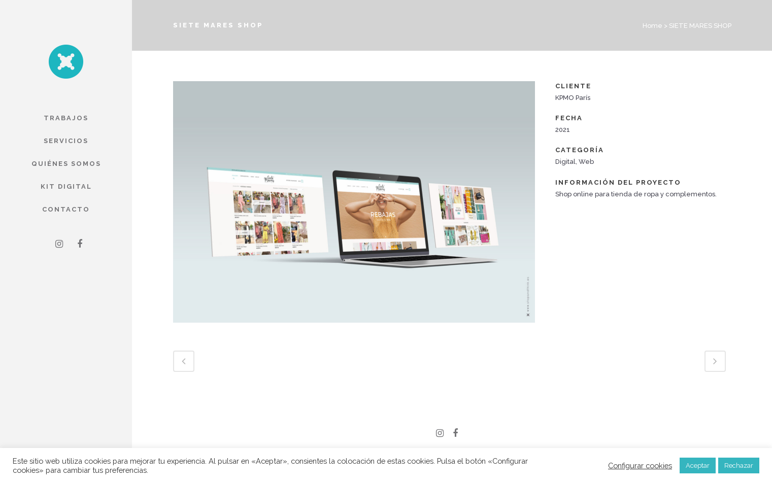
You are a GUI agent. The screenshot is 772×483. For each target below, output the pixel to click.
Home (652, 25)
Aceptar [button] (698, 465)
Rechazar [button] (738, 465)
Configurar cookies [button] (640, 465)
